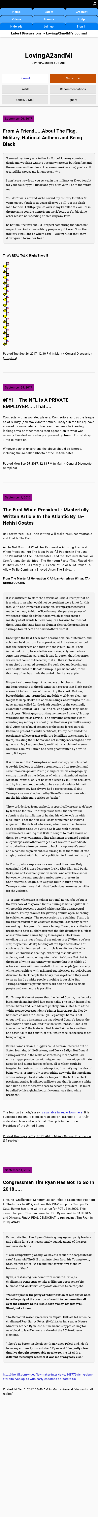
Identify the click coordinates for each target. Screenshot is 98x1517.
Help (81, 19)
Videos (16, 19)
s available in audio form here (62, 1112)
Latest (49, 12)
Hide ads (16, 26)
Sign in (81, 26)
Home (16, 12)
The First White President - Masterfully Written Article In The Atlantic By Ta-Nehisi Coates (46, 516)
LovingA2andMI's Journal (66, 33)
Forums (49, 19)
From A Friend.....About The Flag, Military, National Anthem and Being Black (42, 137)
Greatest (81, 12)
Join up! (49, 26)
